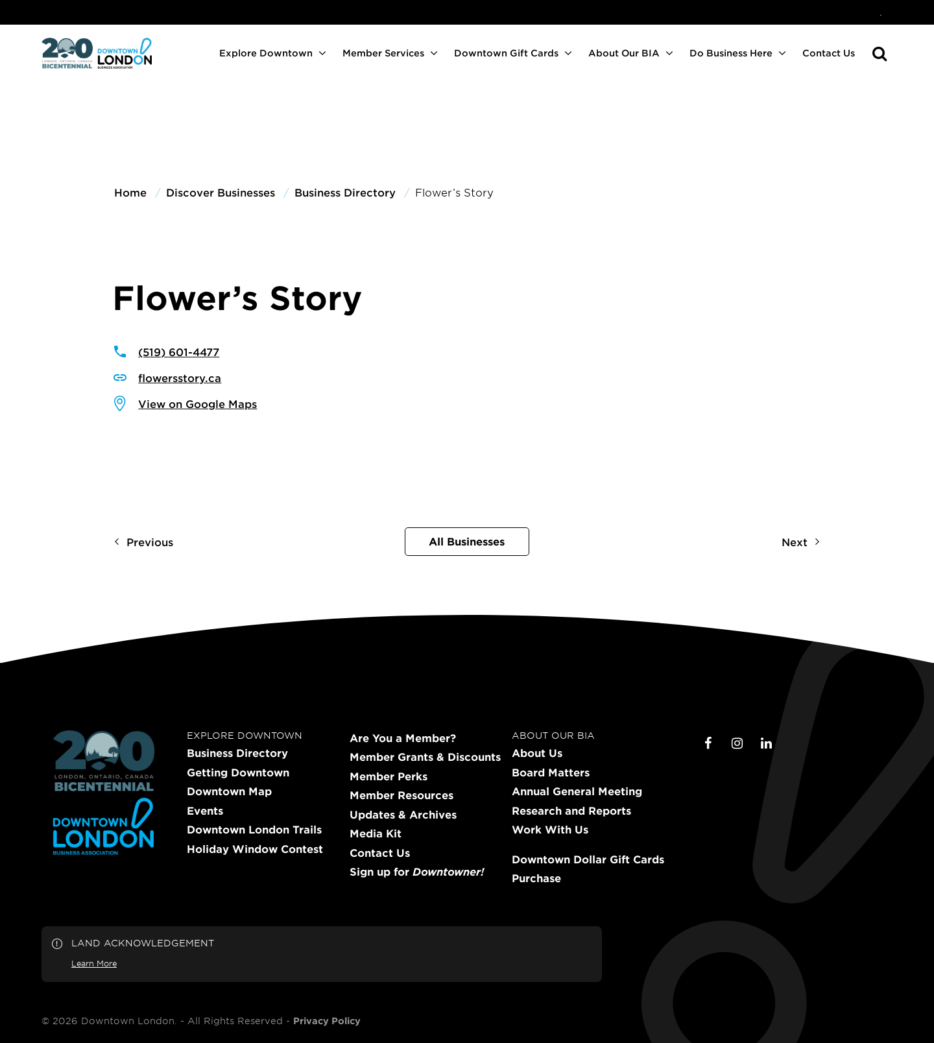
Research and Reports (571, 811)
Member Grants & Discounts (425, 757)
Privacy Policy (327, 1021)
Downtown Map (229, 791)
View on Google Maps (197, 403)
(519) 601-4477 (178, 351)
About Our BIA (624, 52)
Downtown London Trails (254, 829)
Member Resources (401, 795)
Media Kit (375, 833)
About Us (537, 753)
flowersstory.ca (179, 377)
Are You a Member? (403, 738)
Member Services (383, 52)
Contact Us (828, 52)
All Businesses (467, 540)
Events (205, 811)
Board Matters (551, 772)
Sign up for (417, 872)
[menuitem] (880, 12)
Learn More (94, 963)
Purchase (536, 878)
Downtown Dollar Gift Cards (588, 859)
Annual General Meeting (577, 791)
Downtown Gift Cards (506, 52)
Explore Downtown (266, 52)
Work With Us (550, 829)
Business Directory (237, 753)
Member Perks (388, 776)
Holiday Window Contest (255, 849)
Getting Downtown (238, 772)
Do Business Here (730, 52)
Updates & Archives (403, 815)
